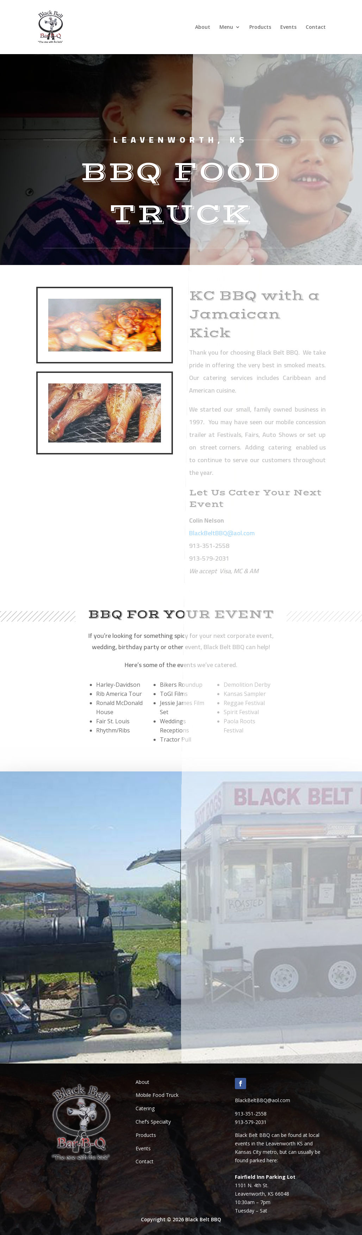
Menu (226, 27)
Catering (145, 1108)
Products (260, 27)
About (202, 27)
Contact (316, 27)
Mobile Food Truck (157, 1095)
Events (288, 27)
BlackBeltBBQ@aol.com (262, 1100)
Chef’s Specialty (153, 1121)
